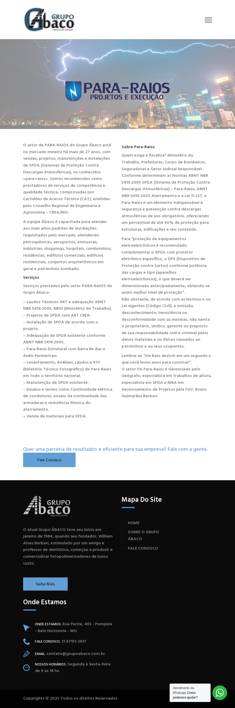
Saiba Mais (45, 584)
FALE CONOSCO (143, 548)
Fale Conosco (49, 460)
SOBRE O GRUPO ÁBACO (143, 535)
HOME (133, 523)
